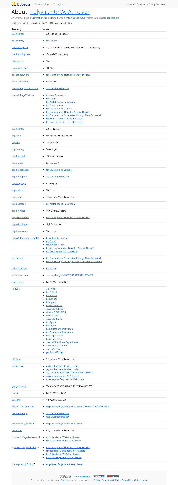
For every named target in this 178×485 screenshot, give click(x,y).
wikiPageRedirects (25, 437)
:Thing (50, 288)
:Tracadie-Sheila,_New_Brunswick (64, 122)
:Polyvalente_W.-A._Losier (64, 423)
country (18, 40)
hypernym (19, 268)
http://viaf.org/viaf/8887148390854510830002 (69, 275)
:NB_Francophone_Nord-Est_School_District (70, 248)
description (20, 47)
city (16, 142)
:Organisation (54, 335)
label (16, 359)
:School (51, 268)
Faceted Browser (135, 4)
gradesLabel (20, 169)
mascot (18, 61)
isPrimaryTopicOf (23, 423)
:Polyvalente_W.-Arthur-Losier (63, 437)
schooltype (19, 224)
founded (18, 156)
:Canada (51, 40)
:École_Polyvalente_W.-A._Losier (63, 440)
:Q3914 (53, 315)
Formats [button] (58, 4)
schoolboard (20, 217)
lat (15, 392)
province (18, 210)
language (19, 183)
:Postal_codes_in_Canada (60, 101)
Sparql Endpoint (156, 4)
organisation (36, 17)
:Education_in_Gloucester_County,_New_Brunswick (74, 115)
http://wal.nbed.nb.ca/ (57, 88)
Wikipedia (65, 480)
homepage (19, 176)
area (16, 135)
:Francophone (54, 105)
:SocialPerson (54, 305)
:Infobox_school (55, 244)
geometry (19, 386)
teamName (20, 81)
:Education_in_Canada (59, 108)
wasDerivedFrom (23, 406)
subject (17, 258)
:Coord (51, 241)
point (18, 282)
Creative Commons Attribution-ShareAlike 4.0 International (120, 480)
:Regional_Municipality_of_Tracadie (65, 450)
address (18, 33)
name (17, 197)
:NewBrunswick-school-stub (62, 251)
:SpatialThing (54, 352)
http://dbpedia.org (75, 17)
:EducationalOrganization (62, 342)
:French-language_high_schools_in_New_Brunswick (74, 261)
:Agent (50, 302)
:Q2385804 (55, 308)
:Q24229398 (56, 312)
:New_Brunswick (56, 95)
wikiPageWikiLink (23, 95)
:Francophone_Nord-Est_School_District (68, 74)
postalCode (20, 67)
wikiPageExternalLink (25, 88)
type (16, 288)
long (16, 399)
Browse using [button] (41, 4)
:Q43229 (54, 318)
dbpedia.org (112, 17)
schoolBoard (20, 74)
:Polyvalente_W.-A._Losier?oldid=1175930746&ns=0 (78, 406)
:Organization (56, 345)
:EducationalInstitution (59, 328)
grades (17, 162)
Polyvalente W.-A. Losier (60, 11)
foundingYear (21, 54)
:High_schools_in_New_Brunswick (65, 118)
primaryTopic (23, 464)
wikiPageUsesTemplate (26, 238)
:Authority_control (56, 238)
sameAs (20, 275)
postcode (19, 203)
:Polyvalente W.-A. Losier (62, 365)
